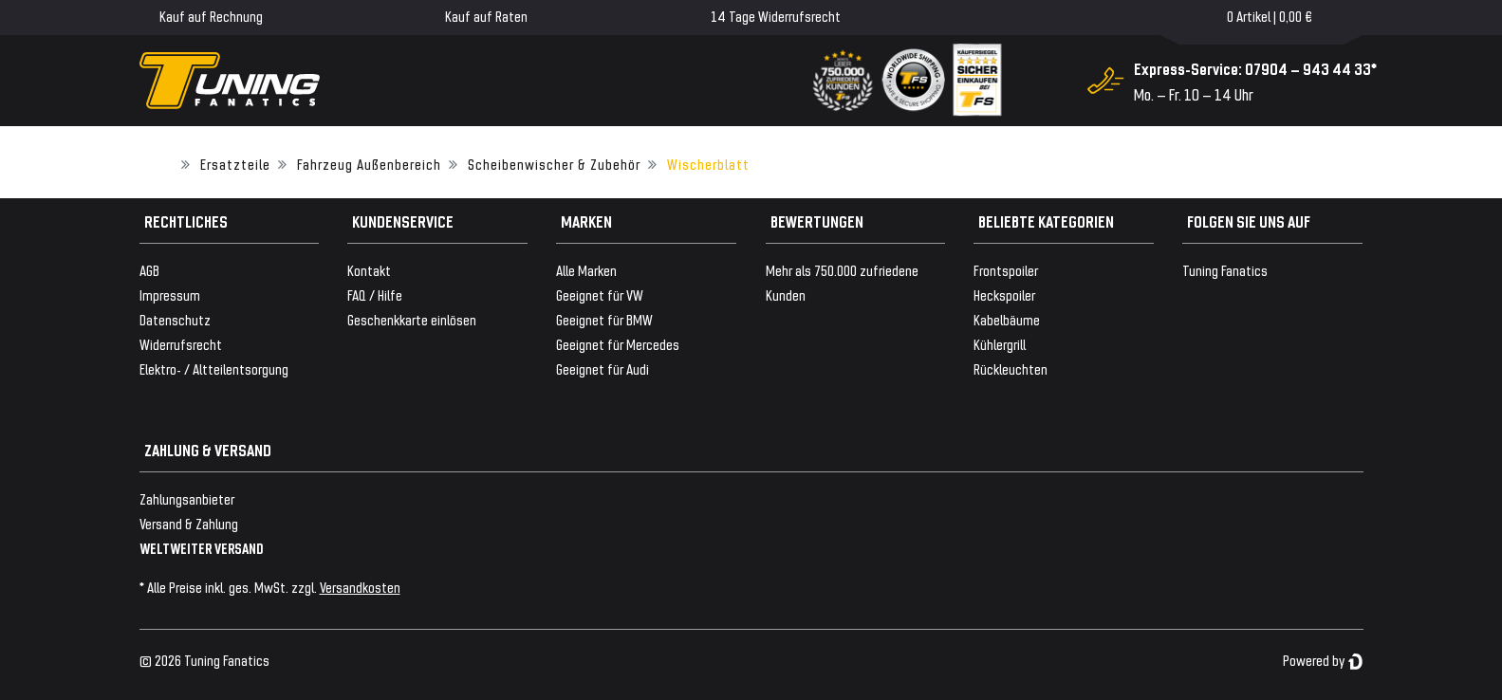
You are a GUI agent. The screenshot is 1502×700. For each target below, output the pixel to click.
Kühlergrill (1000, 344)
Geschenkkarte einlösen (411, 319)
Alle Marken (586, 270)
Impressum (169, 295)
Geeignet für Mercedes (617, 344)
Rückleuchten (1011, 368)
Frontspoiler (1006, 270)
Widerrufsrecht (180, 344)
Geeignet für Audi (602, 368)
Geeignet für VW (599, 295)
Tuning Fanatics (1225, 270)
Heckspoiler (1004, 295)
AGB (149, 270)
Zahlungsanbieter (186, 498)
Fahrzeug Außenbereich (369, 164)
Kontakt (369, 270)
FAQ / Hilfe (374, 295)
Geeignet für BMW (604, 319)
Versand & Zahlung (188, 523)
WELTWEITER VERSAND (201, 548)
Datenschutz (175, 319)
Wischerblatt (708, 164)
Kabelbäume (1007, 319)
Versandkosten (360, 587)
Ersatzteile (235, 164)
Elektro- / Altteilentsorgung (213, 368)
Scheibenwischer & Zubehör (554, 164)
